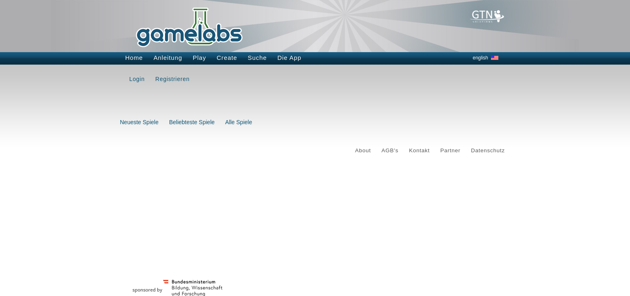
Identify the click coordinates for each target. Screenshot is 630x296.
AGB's (390, 150)
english (480, 58)
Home (134, 57)
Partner (450, 150)
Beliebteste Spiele (192, 122)
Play (199, 57)
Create (227, 57)
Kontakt (419, 150)
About (363, 150)
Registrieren (172, 79)
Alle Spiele (238, 122)
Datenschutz (488, 150)
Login (137, 79)
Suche (257, 57)
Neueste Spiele (139, 122)
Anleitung (168, 57)
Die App (290, 57)
